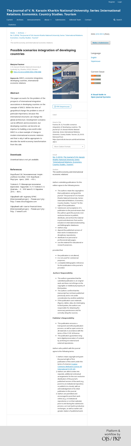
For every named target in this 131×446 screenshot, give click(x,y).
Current (10, 20)
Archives (20, 20)
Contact (88, 20)
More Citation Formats (62, 146)
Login (120, 2)
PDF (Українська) (62, 106)
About (47, 20)
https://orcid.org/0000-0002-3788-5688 (27, 72)
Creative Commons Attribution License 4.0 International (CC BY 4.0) (70, 366)
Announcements (34, 20)
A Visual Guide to (101, 95)
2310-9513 (99, 34)
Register (112, 2)
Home (12, 33)
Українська (95, 61)
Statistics (12, 24)
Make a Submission (101, 43)
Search (119, 20)
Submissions (60, 20)
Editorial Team (75, 20)
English (94, 57)
